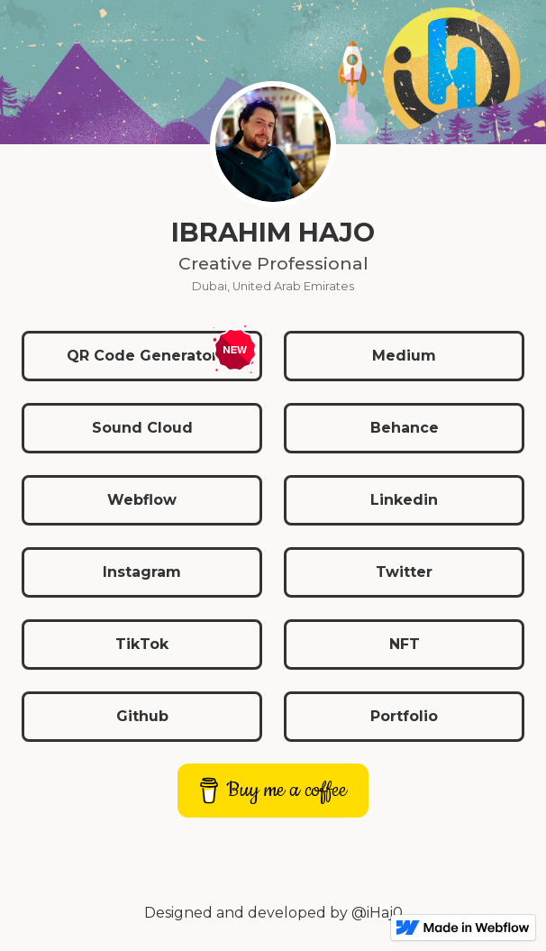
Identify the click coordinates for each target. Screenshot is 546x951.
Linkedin (404, 499)
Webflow (142, 499)
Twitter (404, 572)
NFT (404, 644)
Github (142, 716)
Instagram (142, 572)
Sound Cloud (142, 427)
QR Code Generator (142, 355)
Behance (404, 427)
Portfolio (404, 716)
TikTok (141, 644)
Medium (404, 355)
